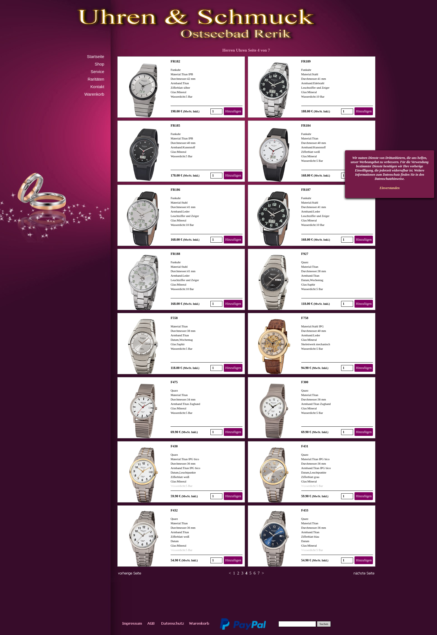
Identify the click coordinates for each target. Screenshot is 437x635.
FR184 (306, 125)
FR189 (306, 61)
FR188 (175, 254)
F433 (304, 510)
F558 (174, 318)
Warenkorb (94, 94)
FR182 (175, 61)
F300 (304, 382)
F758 (304, 318)
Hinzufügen (233, 111)
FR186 (175, 190)
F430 (174, 446)
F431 (304, 446)
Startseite (95, 56)
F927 (304, 254)
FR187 (306, 190)
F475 (174, 382)
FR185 (175, 125)
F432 (174, 510)
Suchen (323, 624)
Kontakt (97, 86)
